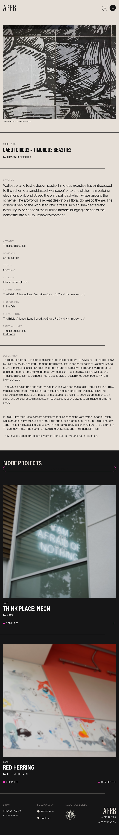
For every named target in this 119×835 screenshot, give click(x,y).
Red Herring (18, 767)
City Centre (108, 782)
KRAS (10, 615)
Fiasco (111, 822)
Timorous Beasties (19, 157)
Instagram (45, 811)
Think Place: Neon (26, 608)
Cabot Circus (11, 258)
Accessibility (11, 815)
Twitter (44, 817)
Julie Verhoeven (17, 774)
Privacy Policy (12, 810)
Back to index (59, 468)
